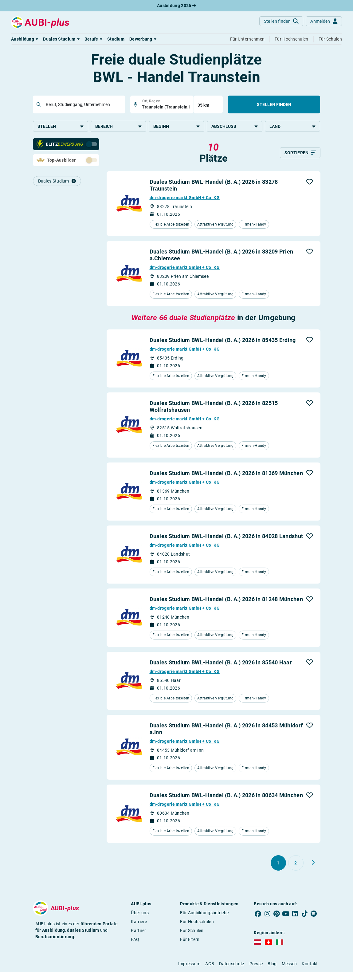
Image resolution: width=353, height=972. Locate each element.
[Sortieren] (300, 152)
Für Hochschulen (197, 921)
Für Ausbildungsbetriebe (204, 912)
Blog (272, 963)
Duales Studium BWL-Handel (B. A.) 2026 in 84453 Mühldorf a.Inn (226, 728)
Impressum (189, 963)
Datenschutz (231, 963)
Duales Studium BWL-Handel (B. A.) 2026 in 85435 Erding (223, 340)
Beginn (176, 126)
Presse (256, 963)
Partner (138, 930)
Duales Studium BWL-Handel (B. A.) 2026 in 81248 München (226, 599)
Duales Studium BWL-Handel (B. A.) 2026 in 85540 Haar (221, 662)
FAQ (135, 939)
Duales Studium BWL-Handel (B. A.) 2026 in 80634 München (226, 795)
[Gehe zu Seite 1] (278, 863)
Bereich (118, 126)
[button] (24, 39)
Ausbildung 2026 (176, 5)
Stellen (60, 126)
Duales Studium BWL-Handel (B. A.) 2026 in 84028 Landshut (226, 536)
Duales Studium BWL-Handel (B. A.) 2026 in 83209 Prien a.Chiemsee (221, 255)
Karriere (139, 921)
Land (292, 126)
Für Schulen (191, 930)
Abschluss (234, 126)
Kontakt (310, 963)
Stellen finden (274, 104)
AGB (209, 963)
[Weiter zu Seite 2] (313, 862)
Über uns (139, 912)
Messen (289, 963)
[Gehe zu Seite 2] (296, 863)
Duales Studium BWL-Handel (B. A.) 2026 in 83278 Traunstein (214, 185)
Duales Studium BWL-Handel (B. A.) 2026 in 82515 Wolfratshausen (214, 406)
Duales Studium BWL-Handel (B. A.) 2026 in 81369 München (226, 473)
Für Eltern (189, 939)
